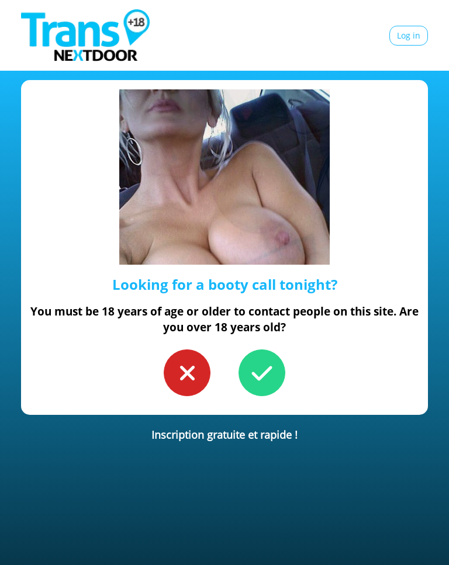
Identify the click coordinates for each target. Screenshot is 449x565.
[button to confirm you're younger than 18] (187, 372)
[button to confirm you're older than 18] (262, 372)
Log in (408, 35)
